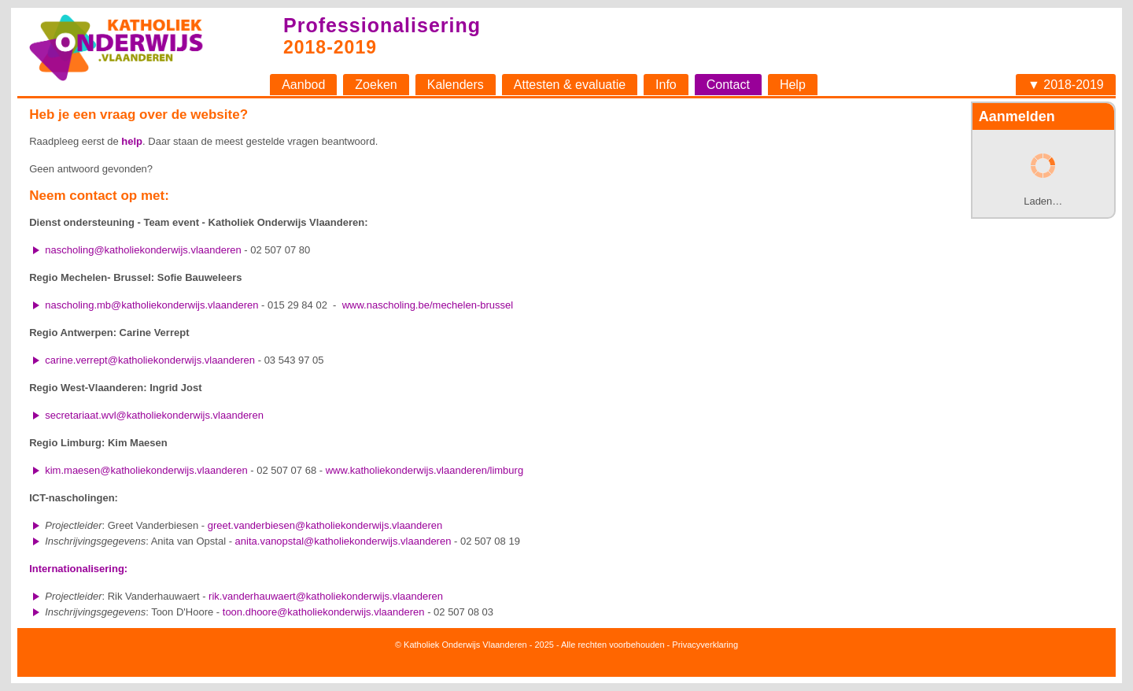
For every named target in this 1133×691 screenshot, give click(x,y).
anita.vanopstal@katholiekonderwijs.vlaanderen (343, 541)
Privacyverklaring (705, 644)
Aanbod (303, 84)
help (131, 141)
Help (793, 84)
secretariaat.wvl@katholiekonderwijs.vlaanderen (154, 415)
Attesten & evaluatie (570, 84)
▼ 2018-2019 (1066, 84)
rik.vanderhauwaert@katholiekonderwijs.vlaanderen (326, 596)
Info (666, 84)
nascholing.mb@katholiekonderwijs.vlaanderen (151, 305)
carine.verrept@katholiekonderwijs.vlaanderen (150, 360)
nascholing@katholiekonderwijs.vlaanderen (143, 250)
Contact (728, 84)
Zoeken (376, 84)
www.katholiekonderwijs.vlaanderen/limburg (424, 470)
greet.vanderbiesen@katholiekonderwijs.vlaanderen (325, 525)
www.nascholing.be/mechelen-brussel (428, 305)
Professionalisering (382, 25)
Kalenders (455, 84)
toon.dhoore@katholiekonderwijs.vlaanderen (324, 612)
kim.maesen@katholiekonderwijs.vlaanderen (146, 470)
